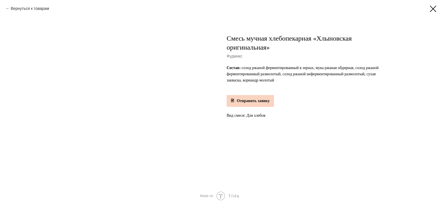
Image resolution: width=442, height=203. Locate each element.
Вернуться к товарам (30, 8)
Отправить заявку (253, 101)
